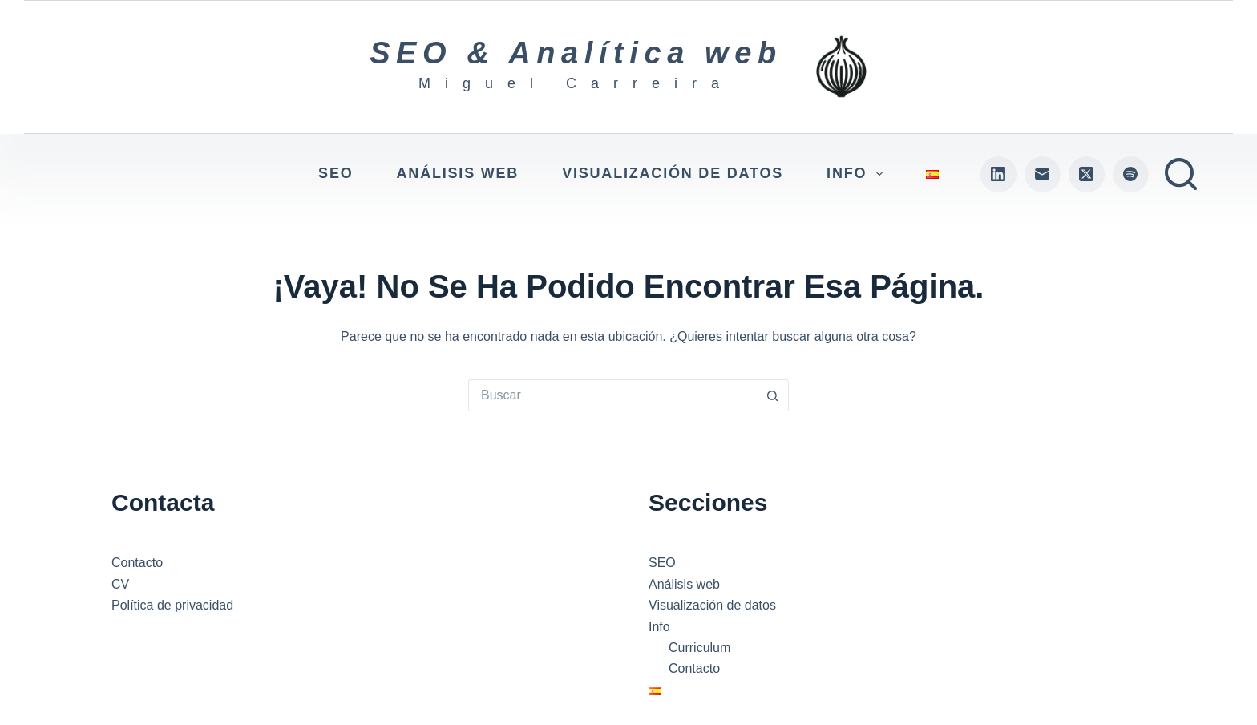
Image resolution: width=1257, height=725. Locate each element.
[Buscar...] (612, 395)
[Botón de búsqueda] (773, 395)
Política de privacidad (172, 605)
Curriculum (699, 647)
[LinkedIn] (998, 174)
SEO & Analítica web (576, 53)
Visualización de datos (672, 173)
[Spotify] (1131, 174)
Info (858, 174)
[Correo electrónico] (1043, 174)
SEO (335, 173)
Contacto (137, 562)
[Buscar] (1181, 174)
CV (120, 584)
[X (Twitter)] (1087, 174)
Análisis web (458, 173)
